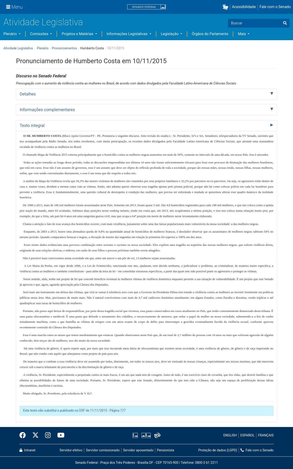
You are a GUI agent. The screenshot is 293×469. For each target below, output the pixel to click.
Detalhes (28, 94)
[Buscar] (285, 23)
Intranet (27, 450)
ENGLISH (230, 435)
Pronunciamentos (64, 48)
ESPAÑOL (247, 435)
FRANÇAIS (266, 435)
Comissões (39, 34)
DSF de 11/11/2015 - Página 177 (102, 410)
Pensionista (165, 450)
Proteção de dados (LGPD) (217, 450)
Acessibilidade (244, 7)
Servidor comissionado (103, 450)
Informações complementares (47, 109)
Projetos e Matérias (78, 34)
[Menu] (14, 6)
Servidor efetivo (71, 450)
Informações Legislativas (128, 34)
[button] (226, 7)
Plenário (10, 34)
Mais (242, 34)
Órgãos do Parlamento (210, 34)
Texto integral (32, 125)
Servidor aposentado (138, 450)
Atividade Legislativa (43, 22)
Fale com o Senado (275, 7)
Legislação (170, 34)
